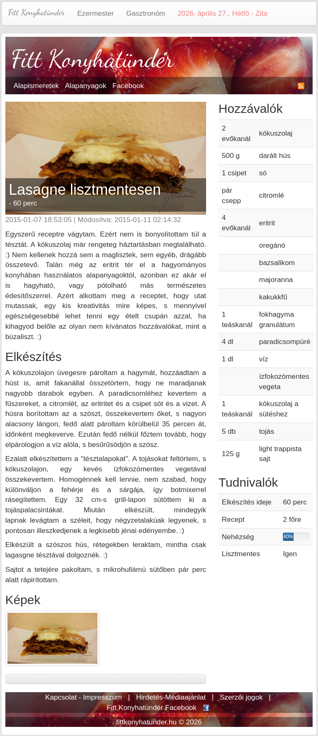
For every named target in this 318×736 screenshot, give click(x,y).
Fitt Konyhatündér (36, 12)
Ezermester (95, 13)
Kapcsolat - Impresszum (83, 697)
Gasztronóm (145, 13)
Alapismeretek (36, 85)
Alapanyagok (85, 85)
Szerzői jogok (241, 697)
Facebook (128, 85)
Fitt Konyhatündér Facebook (152, 707)
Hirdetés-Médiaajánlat (171, 697)
